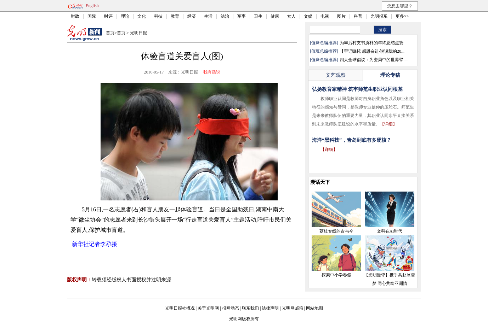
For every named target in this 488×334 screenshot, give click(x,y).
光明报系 (378, 16)
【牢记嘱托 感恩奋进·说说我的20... (372, 51)
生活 (208, 16)
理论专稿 (390, 75)
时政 (75, 16)
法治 (225, 16)
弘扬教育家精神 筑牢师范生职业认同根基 (357, 89)
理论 (125, 16)
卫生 (258, 16)
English (92, 5)
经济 (191, 16)
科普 (358, 16)
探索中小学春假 (336, 275)
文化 (141, 16)
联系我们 (250, 308)
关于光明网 (208, 308)
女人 (291, 16)
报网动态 (230, 308)
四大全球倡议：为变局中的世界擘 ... (374, 59)
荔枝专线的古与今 (336, 231)
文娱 (308, 16)
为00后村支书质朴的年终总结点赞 (371, 42)
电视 (324, 16)
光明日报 (138, 32)
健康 (275, 16)
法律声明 (270, 308)
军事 (241, 16)
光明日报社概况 (180, 308)
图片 (341, 16)
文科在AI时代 (390, 231)
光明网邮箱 (292, 308)
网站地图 (314, 308)
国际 (91, 16)
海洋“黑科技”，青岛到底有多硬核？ (351, 140)
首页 (110, 32)
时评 (108, 16)
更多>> (402, 16)
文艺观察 (336, 75)
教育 (175, 16)
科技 (158, 16)
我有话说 (211, 72)
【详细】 (388, 124)
